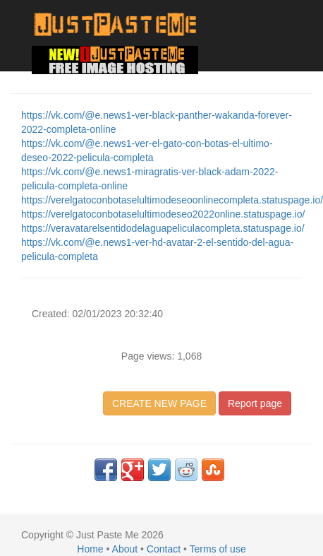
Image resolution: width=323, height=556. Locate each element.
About (125, 549)
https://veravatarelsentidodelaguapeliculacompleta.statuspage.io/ (163, 228)
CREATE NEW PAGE (159, 403)
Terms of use (218, 549)
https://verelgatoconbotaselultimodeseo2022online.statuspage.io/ (163, 214)
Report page (255, 403)
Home (90, 549)
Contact (164, 549)
